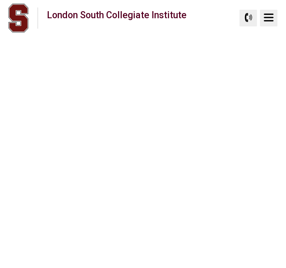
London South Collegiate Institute (117, 18)
